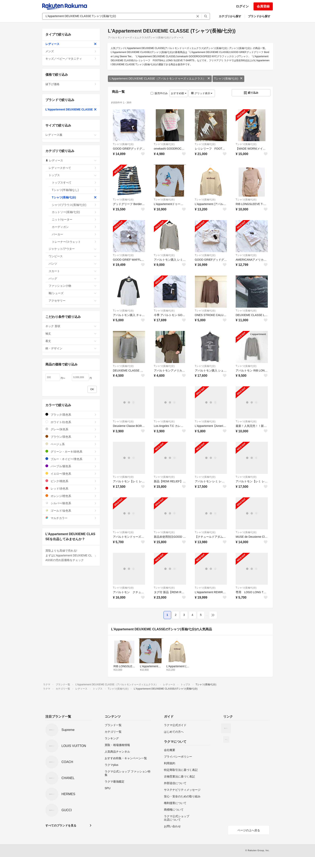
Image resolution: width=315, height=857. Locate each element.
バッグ (73, 278)
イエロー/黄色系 (71, 473)
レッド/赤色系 (71, 488)
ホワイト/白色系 (71, 422)
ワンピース (73, 256)
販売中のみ (159, 93)
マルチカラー (71, 518)
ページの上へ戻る (248, 830)
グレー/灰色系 (71, 429)
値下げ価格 (71, 84)
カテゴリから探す (230, 16)
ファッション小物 (73, 285)
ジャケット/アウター (73, 248)
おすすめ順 (178, 93)
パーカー (74, 234)
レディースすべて (73, 167)
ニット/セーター (74, 219)
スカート (73, 271)
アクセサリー (73, 300)
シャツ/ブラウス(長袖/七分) (74, 204)
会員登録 (263, 6)
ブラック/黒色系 (71, 414)
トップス (73, 175)
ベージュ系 (71, 444)
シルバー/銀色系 (71, 503)
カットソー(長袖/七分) (74, 212)
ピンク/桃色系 (71, 481)
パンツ (73, 263)
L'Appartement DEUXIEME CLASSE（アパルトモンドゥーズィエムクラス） (159, 78)
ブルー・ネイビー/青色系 (71, 459)
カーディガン (74, 227)
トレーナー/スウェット (74, 241)
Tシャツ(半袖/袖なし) (74, 190)
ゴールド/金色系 (71, 510)
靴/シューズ (73, 293)
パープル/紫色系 (71, 466)
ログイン (242, 6)
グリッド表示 (201, 93)
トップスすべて (74, 182)
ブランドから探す (259, 16)
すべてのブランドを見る (60, 825)
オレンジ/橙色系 (71, 496)
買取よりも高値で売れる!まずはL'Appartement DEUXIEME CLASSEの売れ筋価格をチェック (71, 555)
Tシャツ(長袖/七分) (228, 78)
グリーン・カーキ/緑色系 (71, 451)
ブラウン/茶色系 (71, 436)
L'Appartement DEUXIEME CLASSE (71, 109)
